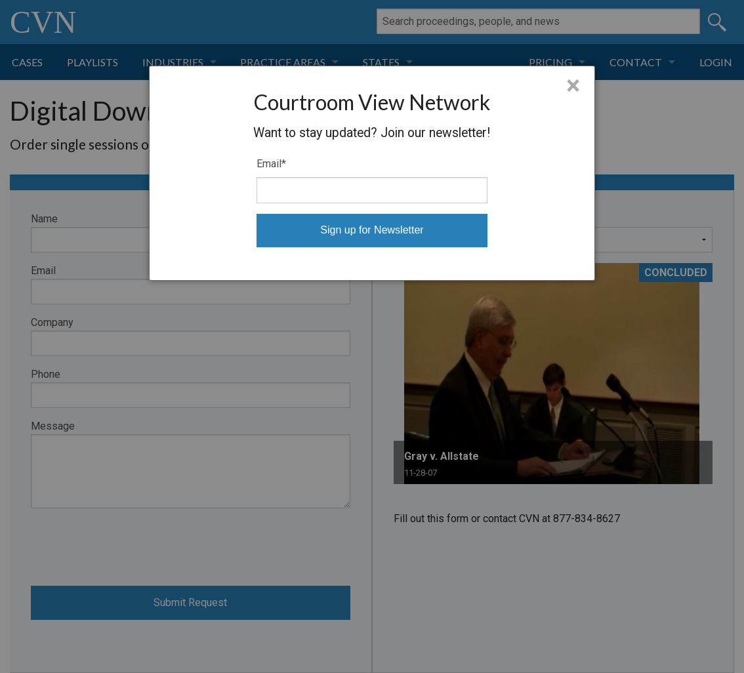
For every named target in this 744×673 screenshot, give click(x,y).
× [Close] (573, 86)
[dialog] (372, 173)
